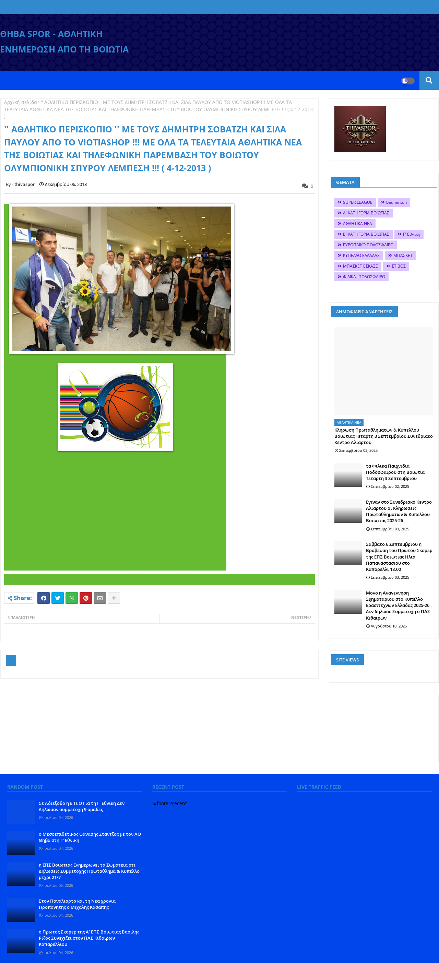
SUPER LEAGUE (357, 202)
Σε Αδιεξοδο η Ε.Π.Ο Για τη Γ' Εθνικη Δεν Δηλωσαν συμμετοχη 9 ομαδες (81, 806)
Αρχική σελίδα (20, 102)
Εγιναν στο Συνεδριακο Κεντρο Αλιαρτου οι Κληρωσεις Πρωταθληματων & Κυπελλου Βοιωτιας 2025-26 (399, 511)
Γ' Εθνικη (411, 234)
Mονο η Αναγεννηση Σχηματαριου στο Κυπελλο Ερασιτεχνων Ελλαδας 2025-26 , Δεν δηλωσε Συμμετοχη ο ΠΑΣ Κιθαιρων (399, 605)
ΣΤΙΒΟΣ (399, 266)
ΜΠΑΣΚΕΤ (403, 255)
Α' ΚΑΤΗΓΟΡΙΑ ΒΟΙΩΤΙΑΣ (366, 213)
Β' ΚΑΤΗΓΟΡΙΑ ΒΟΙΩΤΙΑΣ (366, 234)
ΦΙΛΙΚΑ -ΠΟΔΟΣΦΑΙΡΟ (364, 277)
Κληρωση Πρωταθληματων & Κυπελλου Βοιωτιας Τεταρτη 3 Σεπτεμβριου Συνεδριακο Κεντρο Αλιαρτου (383, 436)
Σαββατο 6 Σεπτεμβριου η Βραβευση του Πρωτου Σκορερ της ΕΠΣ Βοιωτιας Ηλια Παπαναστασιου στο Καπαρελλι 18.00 (399, 556)
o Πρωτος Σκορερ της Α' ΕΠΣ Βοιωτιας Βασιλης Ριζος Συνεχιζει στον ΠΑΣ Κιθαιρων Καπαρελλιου (89, 938)
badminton (396, 202)
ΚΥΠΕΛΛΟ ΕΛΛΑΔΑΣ (361, 255)
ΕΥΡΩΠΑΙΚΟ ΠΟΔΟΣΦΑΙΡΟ (368, 245)
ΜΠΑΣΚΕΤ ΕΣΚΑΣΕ (360, 266)
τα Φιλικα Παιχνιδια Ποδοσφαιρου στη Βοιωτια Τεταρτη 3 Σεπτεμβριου (395, 472)
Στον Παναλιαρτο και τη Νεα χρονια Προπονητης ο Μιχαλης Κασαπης (77, 904)
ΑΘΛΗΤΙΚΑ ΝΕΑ (357, 223)
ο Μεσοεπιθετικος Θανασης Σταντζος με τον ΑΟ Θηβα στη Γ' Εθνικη (90, 837)
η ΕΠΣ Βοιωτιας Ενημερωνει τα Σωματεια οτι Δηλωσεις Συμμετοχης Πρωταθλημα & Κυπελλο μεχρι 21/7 (89, 871)
